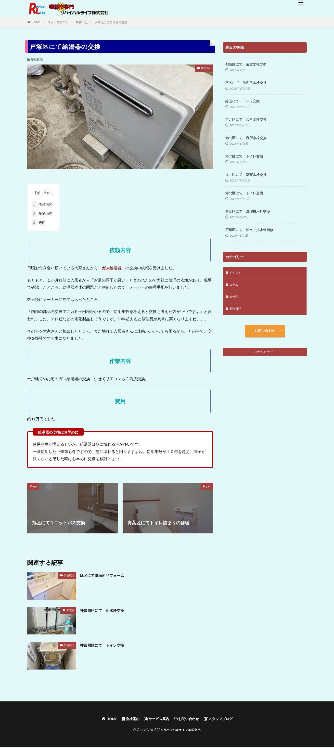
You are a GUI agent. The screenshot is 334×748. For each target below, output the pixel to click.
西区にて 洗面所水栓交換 (246, 82)
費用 (38, 222)
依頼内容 (42, 204)
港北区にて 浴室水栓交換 (246, 174)
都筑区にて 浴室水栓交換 (246, 64)
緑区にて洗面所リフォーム (106, 575)
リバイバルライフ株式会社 (182, 730)
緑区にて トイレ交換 (242, 101)
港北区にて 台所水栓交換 (246, 119)
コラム (234, 286)
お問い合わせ (265, 335)
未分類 (70, 610)
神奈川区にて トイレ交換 (106, 645)
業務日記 (82, 22)
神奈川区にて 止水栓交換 (106, 610)
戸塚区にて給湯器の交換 (111, 22)
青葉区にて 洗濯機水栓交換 (247, 211)
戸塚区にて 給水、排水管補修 (249, 230)
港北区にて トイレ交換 (244, 156)
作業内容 (42, 213)
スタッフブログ (58, 22)
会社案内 (126, 719)
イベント (236, 273)
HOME (35, 22)
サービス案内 (155, 719)
